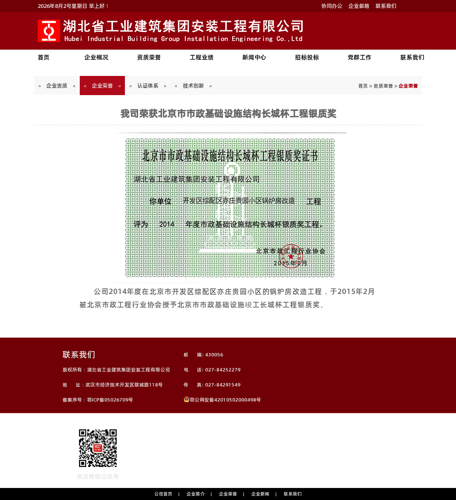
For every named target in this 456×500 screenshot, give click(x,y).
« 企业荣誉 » (102, 85)
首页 (44, 57)
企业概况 (96, 57)
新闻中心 (254, 57)
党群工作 (360, 57)
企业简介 (196, 494)
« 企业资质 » (57, 85)
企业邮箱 (358, 6)
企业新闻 (260, 494)
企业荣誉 (228, 494)
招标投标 (307, 57)
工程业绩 (202, 57)
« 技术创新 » (193, 85)
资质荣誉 (149, 57)
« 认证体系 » (147, 85)
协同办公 (331, 6)
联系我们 (386, 6)
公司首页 (163, 494)
